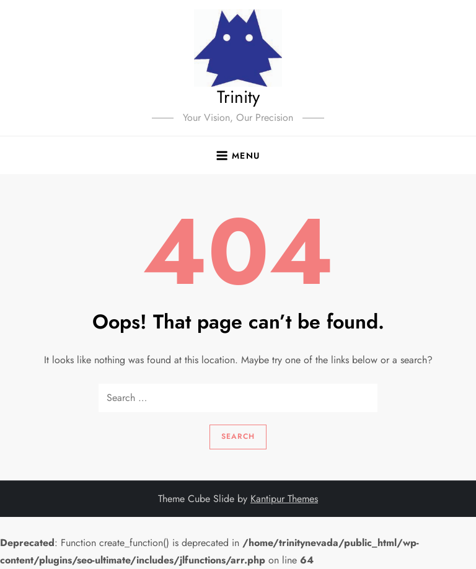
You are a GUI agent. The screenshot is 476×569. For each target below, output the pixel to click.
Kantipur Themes (284, 499)
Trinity (238, 97)
